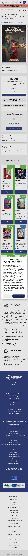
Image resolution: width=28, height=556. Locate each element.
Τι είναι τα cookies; (9, 290)
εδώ (4, 288)
